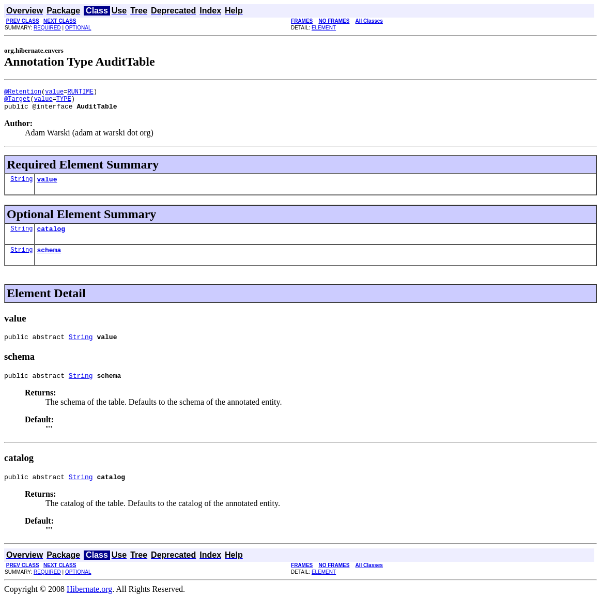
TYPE (63, 101)
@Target (17, 101)
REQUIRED (47, 27)
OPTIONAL (78, 27)
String (21, 184)
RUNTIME (80, 92)
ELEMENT (324, 27)
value (54, 92)
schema (49, 259)
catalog (51, 236)
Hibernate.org (89, 603)
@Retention (22, 92)
